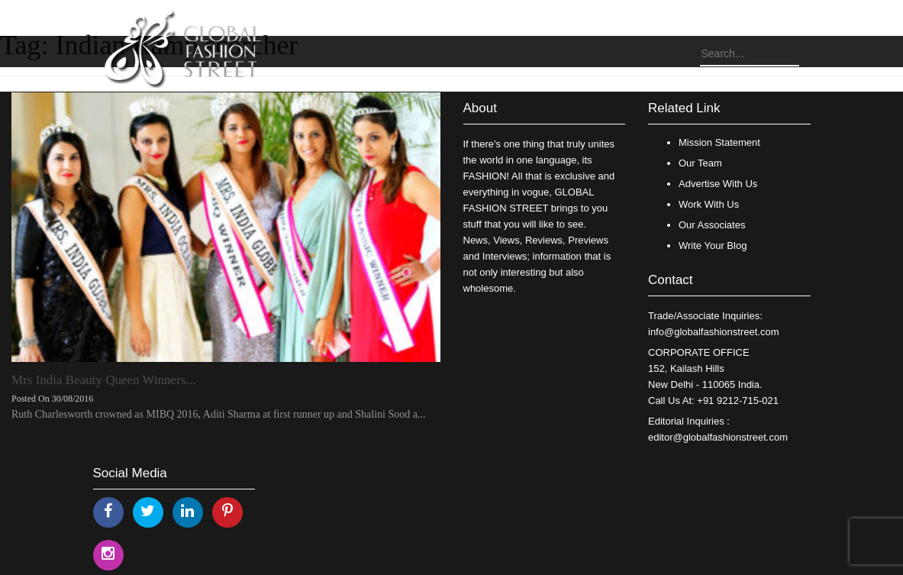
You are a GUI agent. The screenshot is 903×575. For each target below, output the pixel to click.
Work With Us (709, 204)
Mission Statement (719, 142)
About (480, 108)
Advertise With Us (718, 183)
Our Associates (712, 225)
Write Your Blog (713, 245)
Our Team (700, 163)
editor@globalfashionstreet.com (718, 437)
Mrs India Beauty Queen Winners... (103, 380)
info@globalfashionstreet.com (713, 332)
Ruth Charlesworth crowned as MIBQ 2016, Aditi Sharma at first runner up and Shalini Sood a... (218, 414)
